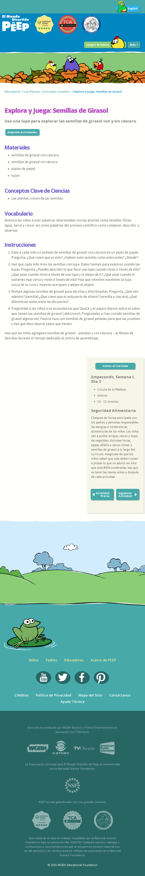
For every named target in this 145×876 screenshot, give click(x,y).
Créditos (22, 695)
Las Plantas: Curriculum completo (47, 91)
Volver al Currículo (115, 366)
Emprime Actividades (22, 132)
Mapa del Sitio (90, 695)
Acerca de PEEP (103, 660)
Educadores (13, 91)
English (126, 8)
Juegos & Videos (105, 45)
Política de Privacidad (53, 695)
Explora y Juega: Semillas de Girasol (98, 91)
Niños (34, 660)
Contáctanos (119, 695)
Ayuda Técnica (72, 701)
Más (134, 44)
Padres (51, 660)
